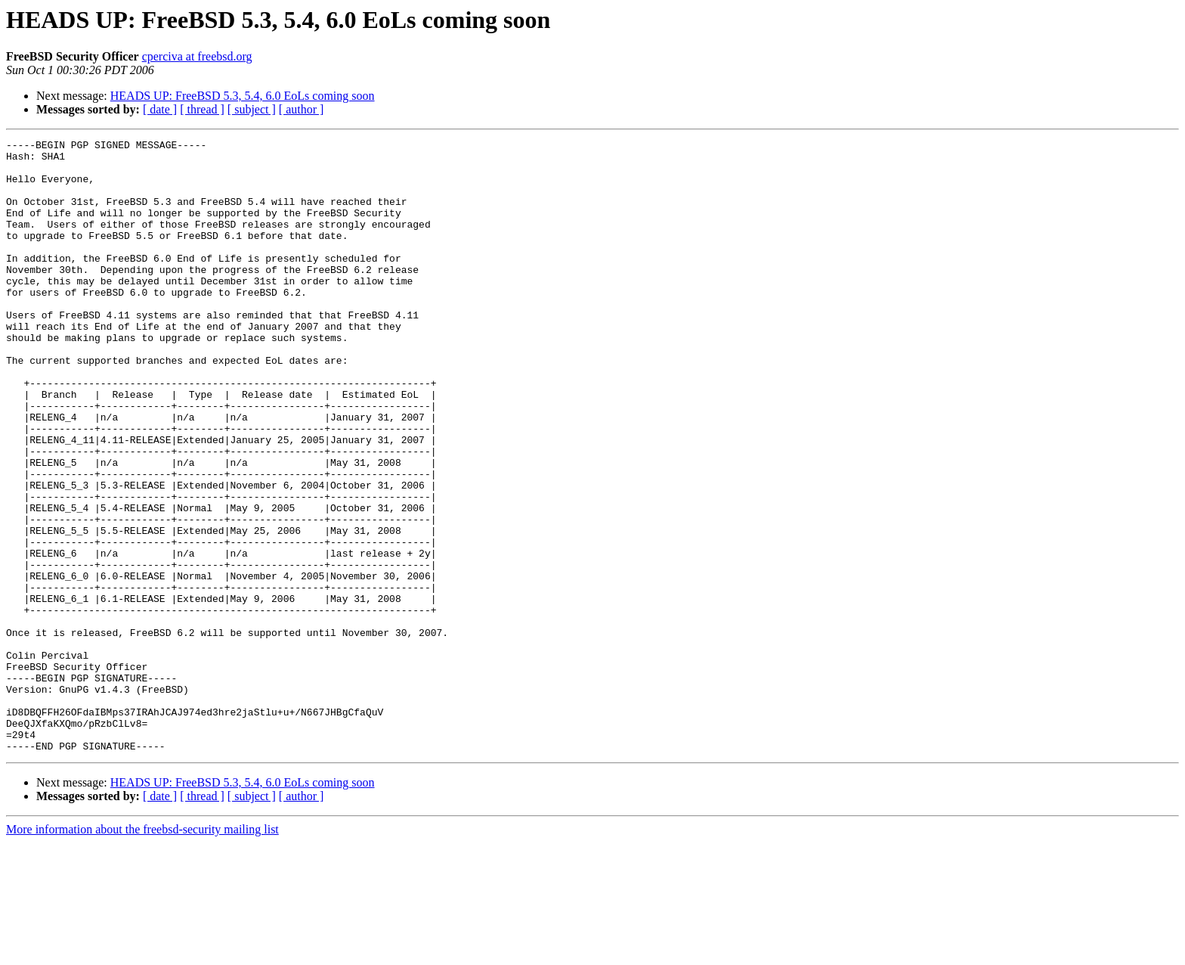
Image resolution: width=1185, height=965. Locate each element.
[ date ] (160, 109)
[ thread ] (202, 109)
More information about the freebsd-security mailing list (142, 951)
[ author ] (301, 109)
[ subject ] (251, 109)
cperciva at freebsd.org (197, 56)
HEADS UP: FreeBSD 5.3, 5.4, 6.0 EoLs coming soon (242, 95)
